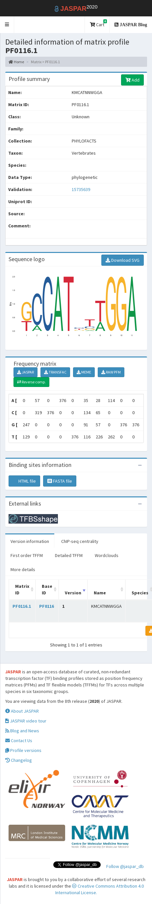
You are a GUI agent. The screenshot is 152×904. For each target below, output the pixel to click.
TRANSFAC (55, 372)
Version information (30, 541)
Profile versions (23, 750)
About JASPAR (22, 711)
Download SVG (122, 260)
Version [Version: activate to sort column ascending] (73, 593)
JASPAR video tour (25, 721)
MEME (84, 372)
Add (132, 80)
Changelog (18, 760)
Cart (98, 23)
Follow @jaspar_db (125, 866)
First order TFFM (27, 555)
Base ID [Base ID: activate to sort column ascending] (47, 589)
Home (16, 61)
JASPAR (25, 372)
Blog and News (22, 731)
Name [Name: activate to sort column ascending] (100, 593)
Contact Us (18, 740)
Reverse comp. (31, 381)
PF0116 (46, 606)
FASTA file (59, 481)
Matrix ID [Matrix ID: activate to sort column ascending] (22, 589)
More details (23, 569)
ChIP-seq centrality (79, 541)
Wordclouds (106, 555)
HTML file (24, 481)
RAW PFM (111, 372)
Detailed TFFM (69, 555)
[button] (7, 24)
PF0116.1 (22, 606)
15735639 (81, 189)
